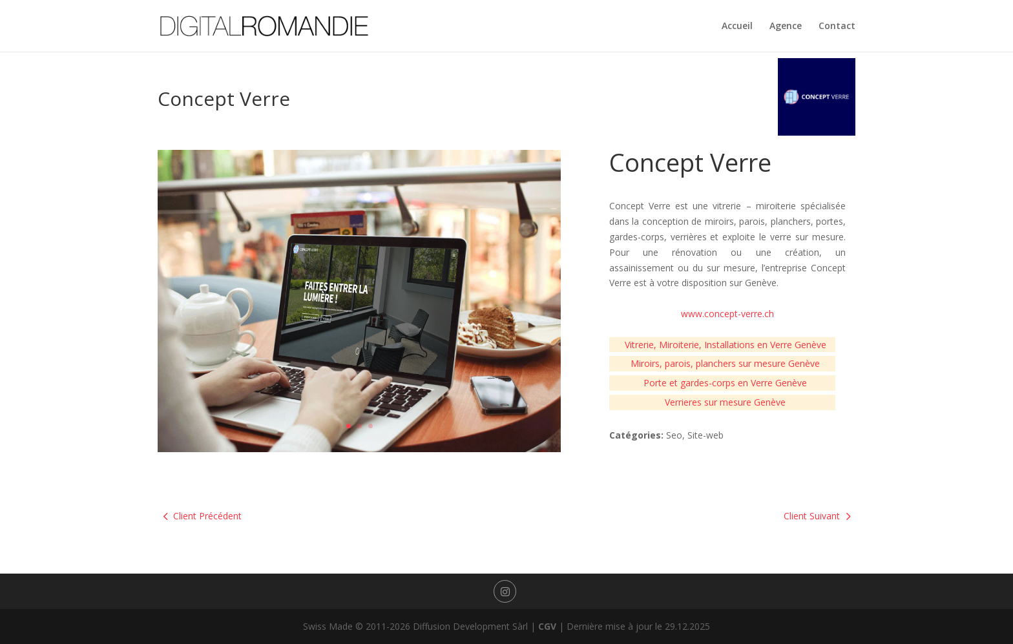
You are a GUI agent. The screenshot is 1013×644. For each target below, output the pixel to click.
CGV (547, 626)
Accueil (737, 26)
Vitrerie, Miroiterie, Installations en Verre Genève (725, 344)
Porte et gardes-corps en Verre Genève (725, 383)
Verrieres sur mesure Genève (725, 402)
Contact (837, 26)
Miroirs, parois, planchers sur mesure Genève (725, 363)
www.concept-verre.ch (727, 313)
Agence (785, 26)
